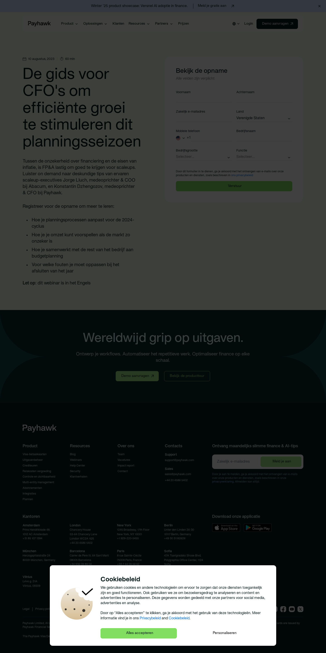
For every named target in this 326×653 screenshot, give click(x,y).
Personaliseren (225, 633)
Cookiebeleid (179, 618)
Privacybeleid (150, 618)
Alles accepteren (139, 633)
